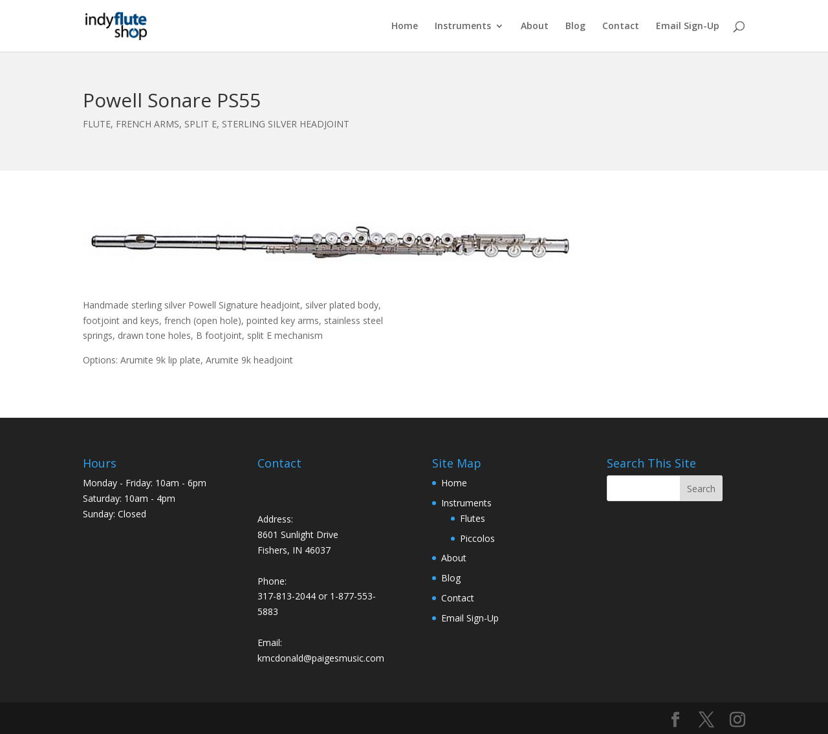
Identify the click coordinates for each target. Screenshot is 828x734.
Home (404, 26)
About (535, 26)
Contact (620, 26)
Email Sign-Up (687, 26)
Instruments (463, 26)
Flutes (472, 518)
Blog (575, 26)
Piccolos (477, 538)
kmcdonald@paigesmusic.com (320, 658)
